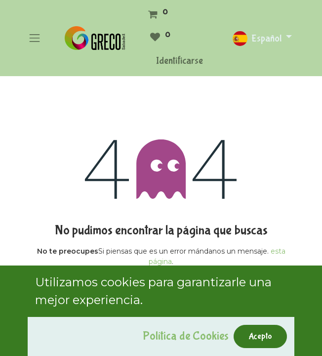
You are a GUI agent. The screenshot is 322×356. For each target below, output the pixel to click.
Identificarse (179, 60)
